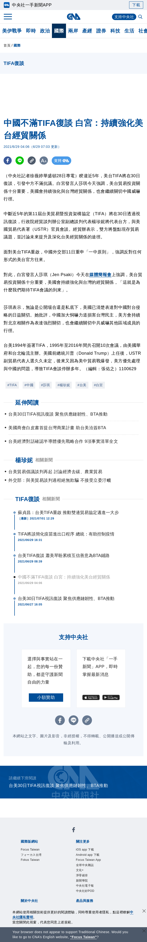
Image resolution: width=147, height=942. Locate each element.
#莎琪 (45, 385)
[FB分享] (8, 160)
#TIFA (12, 385)
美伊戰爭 (12, 30)
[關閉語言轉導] (144, 931)
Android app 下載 (88, 854)
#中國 (29, 385)
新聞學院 (82, 880)
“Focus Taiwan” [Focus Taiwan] (83, 937)
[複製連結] (32, 160)
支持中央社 (124, 17)
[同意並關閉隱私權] (144, 911)
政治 (45, 30)
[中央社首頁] (73, 16)
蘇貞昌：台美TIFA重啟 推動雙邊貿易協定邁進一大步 (68, 512)
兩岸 (73, 30)
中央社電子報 (85, 885)
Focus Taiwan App (88, 860)
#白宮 (98, 385)
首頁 (7, 45)
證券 (101, 30)
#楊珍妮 (63, 385)
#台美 (81, 385)
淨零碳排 (82, 875)
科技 (115, 30)
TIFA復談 (27, 499)
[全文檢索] (140, 17)
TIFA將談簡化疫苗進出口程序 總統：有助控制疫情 (66, 534)
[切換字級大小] (44, 160)
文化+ (80, 870)
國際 (59, 30)
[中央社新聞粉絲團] (73, 831)
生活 (129, 30)
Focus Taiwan (30, 849)
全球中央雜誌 (85, 865)
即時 (31, 30)
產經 (87, 30)
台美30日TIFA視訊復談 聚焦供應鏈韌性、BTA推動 (66, 598)
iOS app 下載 (85, 849)
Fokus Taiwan (30, 860)
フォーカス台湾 (31, 854)
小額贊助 (46, 697)
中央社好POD (85, 891)
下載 (136, 5)
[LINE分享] (20, 160)
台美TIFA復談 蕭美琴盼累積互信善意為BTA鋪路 (64, 555)
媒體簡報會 (100, 274)
